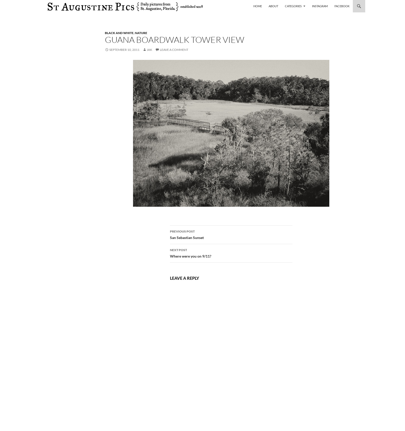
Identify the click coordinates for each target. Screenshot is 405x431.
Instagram (320, 6)
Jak (149, 50)
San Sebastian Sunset (231, 234)
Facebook (341, 6)
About (273, 6)
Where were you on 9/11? (231, 252)
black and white (119, 33)
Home (257, 6)
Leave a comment (174, 50)
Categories (293, 6)
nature (141, 33)
